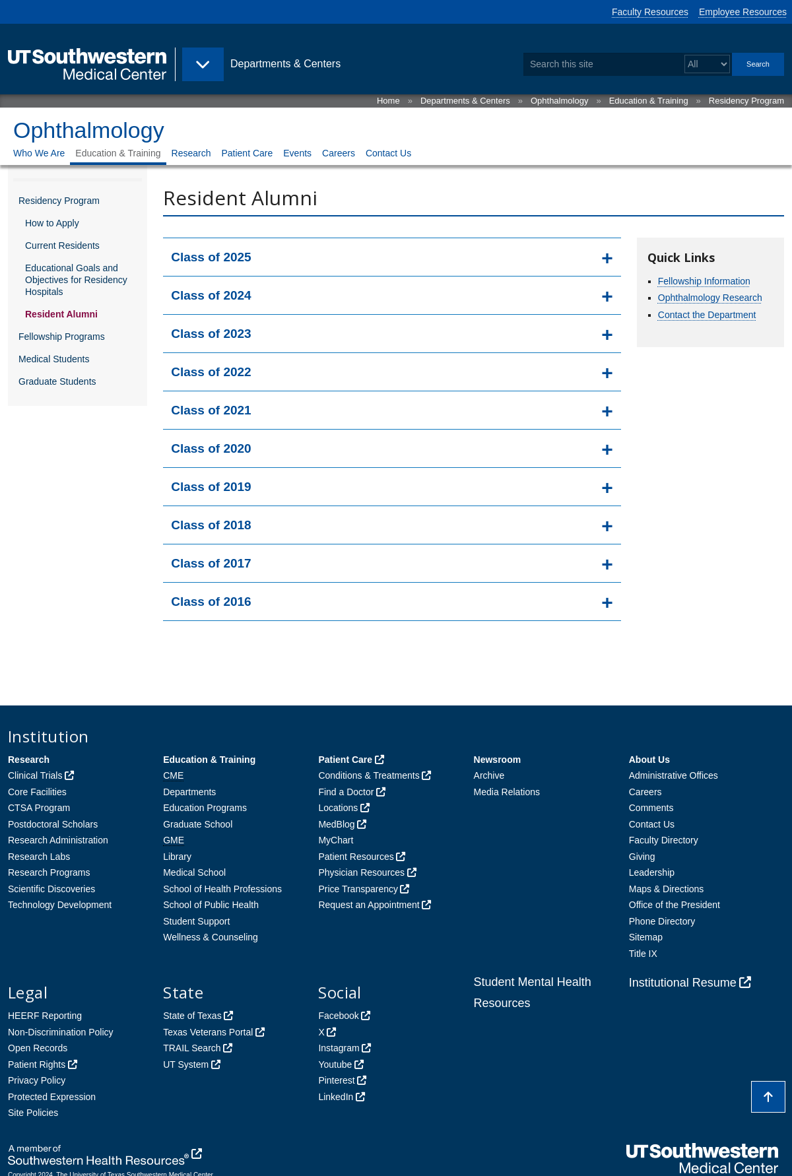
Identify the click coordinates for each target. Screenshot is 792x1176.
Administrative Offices (673, 775)
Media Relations (507, 792)
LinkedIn (335, 1097)
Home (388, 101)
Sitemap (646, 937)
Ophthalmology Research (710, 297)
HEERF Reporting (45, 1015)
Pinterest (336, 1080)
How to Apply (52, 223)
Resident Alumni (61, 314)
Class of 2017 (211, 563)
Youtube (335, 1064)
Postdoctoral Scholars (53, 824)
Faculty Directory (663, 840)
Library (177, 856)
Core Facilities (37, 792)
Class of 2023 (211, 334)
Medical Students (53, 359)
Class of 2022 (211, 372)
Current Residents (62, 245)
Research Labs (39, 856)
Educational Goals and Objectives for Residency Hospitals (76, 280)
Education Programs (205, 807)
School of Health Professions (222, 889)
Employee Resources (743, 12)
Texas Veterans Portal (208, 1032)
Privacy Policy (36, 1080)
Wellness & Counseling (210, 937)
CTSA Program (39, 807)
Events (297, 153)
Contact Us (388, 153)
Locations (338, 807)
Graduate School (197, 824)
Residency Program (746, 101)
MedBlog (336, 824)
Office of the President (674, 904)
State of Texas (192, 1015)
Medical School (194, 872)
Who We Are (39, 153)
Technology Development (60, 904)
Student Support (196, 921)
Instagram (338, 1048)
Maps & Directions (666, 889)
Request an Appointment (368, 904)
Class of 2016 (211, 601)
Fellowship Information (704, 281)
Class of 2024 (211, 295)
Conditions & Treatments (368, 775)
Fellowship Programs (61, 336)
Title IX (643, 953)
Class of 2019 (211, 487)
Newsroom (497, 759)
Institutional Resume (683, 982)
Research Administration (58, 840)
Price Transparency (358, 889)
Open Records (37, 1048)
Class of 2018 (211, 525)
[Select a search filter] (707, 64)
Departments (189, 792)
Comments (651, 807)
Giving (642, 856)
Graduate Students (57, 381)
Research (191, 153)
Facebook (338, 1015)
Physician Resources (361, 872)
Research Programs (49, 872)
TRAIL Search (191, 1048)
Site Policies (33, 1112)
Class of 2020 (211, 448)
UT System (186, 1064)
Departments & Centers (465, 101)
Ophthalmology (559, 101)
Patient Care (247, 153)
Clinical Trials (35, 775)
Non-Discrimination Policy (61, 1032)
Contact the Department (707, 315)
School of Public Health (211, 904)
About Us (649, 759)
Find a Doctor (346, 792)
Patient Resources (355, 856)
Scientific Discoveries (51, 889)
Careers (338, 153)
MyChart (335, 840)
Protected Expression (52, 1097)
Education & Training (648, 101)
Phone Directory (662, 921)
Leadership (652, 872)
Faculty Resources (650, 12)
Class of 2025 (211, 257)
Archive (489, 775)
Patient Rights (36, 1064)
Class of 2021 (211, 410)
